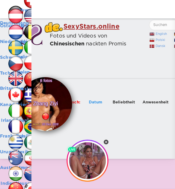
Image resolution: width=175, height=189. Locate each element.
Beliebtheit (124, 102)
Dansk (160, 46)
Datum (95, 102)
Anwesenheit (156, 102)
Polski (160, 40)
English (161, 34)
